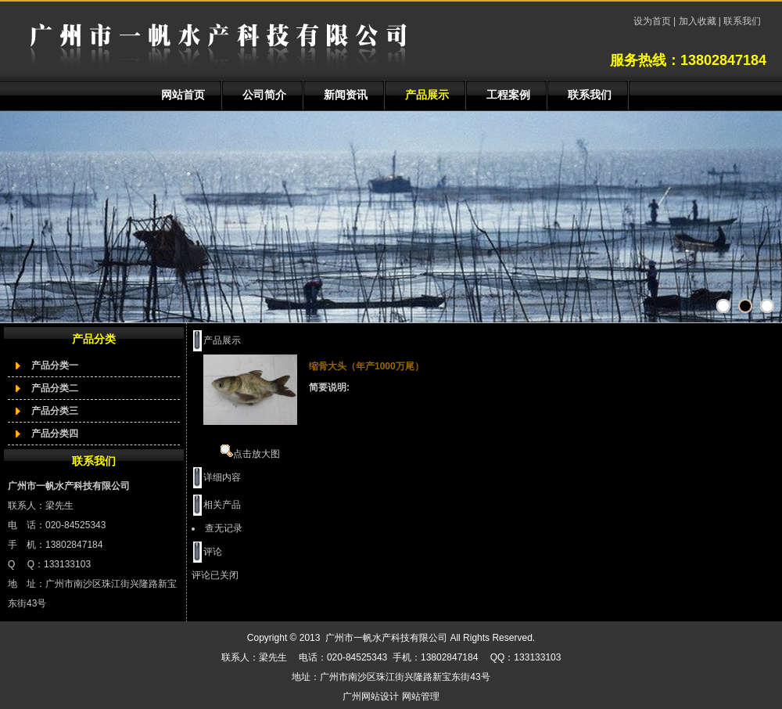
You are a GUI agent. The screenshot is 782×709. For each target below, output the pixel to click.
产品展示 (427, 94)
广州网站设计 (371, 696)
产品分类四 (54, 433)
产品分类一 (54, 365)
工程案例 (508, 94)
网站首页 (183, 94)
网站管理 (420, 696)
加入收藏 (697, 21)
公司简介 (264, 94)
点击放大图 (250, 453)
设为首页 (653, 21)
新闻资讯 (346, 94)
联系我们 (741, 21)
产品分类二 (54, 388)
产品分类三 (54, 410)
